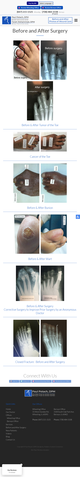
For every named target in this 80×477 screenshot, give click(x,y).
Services (9, 424)
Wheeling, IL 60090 (40, 414)
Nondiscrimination (43, 450)
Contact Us (10, 439)
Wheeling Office (13, 418)
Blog (8, 436)
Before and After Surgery (16, 427)
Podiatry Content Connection (53, 447)
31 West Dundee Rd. (40, 412)
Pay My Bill (32, 3)
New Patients (11, 430)
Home (8, 409)
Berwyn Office (12, 421)
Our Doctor (10, 412)
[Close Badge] (21, 465)
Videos (9, 433)
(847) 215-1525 (25, 11)
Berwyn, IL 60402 (61, 414)
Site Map (33, 450)
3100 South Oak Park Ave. (64, 412)
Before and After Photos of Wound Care (60, 20)
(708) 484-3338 (50, 12)
